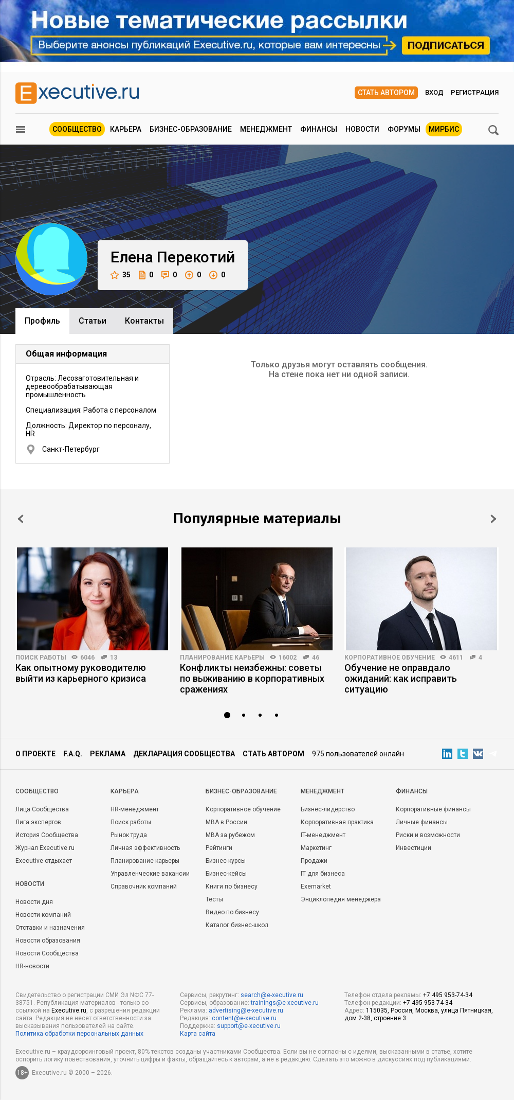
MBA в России (226, 822)
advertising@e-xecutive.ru (246, 1010)
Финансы (318, 129)
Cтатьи (92, 321)
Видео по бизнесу (232, 912)
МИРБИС (444, 129)
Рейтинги (219, 847)
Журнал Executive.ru (45, 847)
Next (493, 519)
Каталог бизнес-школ (237, 925)
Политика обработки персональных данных (79, 1033)
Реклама (107, 754)
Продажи (314, 860)
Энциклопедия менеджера (341, 899)
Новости (362, 129)
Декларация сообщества (184, 754)
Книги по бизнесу (232, 886)
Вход (434, 92)
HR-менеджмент (135, 809)
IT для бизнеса (323, 873)
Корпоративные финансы (433, 809)
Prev (20, 519)
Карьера (125, 129)
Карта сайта (197, 1033)
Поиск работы (40, 657)
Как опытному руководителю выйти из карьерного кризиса (80, 673)
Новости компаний (43, 914)
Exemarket (316, 886)
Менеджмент (266, 129)
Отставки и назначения (50, 927)
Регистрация (475, 92)
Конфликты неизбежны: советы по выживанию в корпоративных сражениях (252, 678)
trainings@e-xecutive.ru (285, 1002)
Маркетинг (316, 847)
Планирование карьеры (222, 657)
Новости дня (34, 902)
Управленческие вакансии (150, 873)
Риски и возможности (428, 835)
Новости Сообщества (47, 953)
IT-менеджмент (323, 835)
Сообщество (77, 129)
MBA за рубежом (230, 835)
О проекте (35, 754)
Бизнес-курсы (226, 860)
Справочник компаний (144, 886)
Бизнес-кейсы (226, 873)
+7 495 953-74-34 (447, 995)
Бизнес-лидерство (328, 809)
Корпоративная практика (337, 822)
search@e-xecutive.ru (272, 995)
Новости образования (47, 940)
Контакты (144, 321)
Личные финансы (422, 822)
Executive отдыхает (43, 860)
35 (121, 275)
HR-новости (32, 966)
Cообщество (37, 791)
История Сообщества (46, 835)
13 (113, 657)
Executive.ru (68, 1010)
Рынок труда (129, 835)
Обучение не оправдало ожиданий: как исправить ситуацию (400, 678)
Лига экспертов (38, 822)
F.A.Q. (72, 754)
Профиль (42, 321)
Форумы (404, 129)
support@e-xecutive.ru (249, 1026)
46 (315, 657)
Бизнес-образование (191, 129)
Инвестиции (413, 847)
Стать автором (386, 92)
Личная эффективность (145, 847)
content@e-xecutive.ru (244, 1018)
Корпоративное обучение (389, 657)
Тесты (214, 899)
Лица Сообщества (42, 809)
